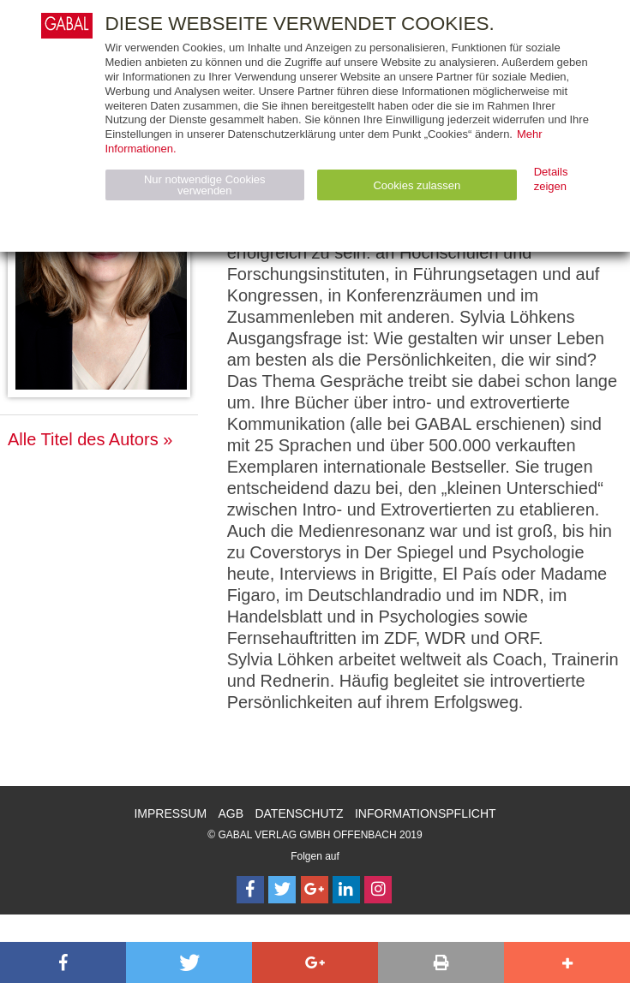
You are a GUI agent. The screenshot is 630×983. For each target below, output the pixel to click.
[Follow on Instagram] (378, 889)
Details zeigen (551, 179)
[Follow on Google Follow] (314, 889)
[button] (63, 962)
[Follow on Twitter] (282, 889)
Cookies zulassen (416, 185)
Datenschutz (299, 813)
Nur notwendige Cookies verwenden (205, 185)
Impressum (170, 813)
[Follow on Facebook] (250, 889)
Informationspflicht (425, 813)
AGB (231, 813)
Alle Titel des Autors (83, 439)
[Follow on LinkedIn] (346, 889)
